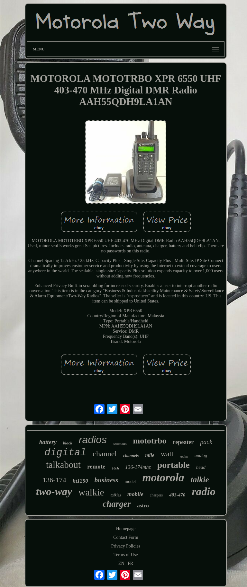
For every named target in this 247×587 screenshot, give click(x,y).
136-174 (54, 480)
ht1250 (80, 481)
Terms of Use (126, 554)
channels (131, 455)
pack (206, 441)
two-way (54, 491)
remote (96, 466)
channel (105, 454)
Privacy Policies (126, 546)
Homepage (126, 528)
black (67, 443)
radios (93, 439)
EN (121, 563)
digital (65, 452)
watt (167, 454)
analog (201, 455)
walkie (91, 492)
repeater (183, 442)
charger (117, 504)
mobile (135, 494)
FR (130, 563)
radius (184, 456)
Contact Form (125, 537)
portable (173, 465)
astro (143, 506)
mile (149, 455)
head (201, 467)
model (130, 481)
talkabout (63, 465)
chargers (156, 495)
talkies (116, 495)
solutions (120, 444)
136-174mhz (138, 467)
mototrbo (150, 440)
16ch (115, 468)
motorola (163, 477)
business (106, 480)
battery (48, 442)
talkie (200, 479)
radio (203, 491)
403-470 (177, 494)
